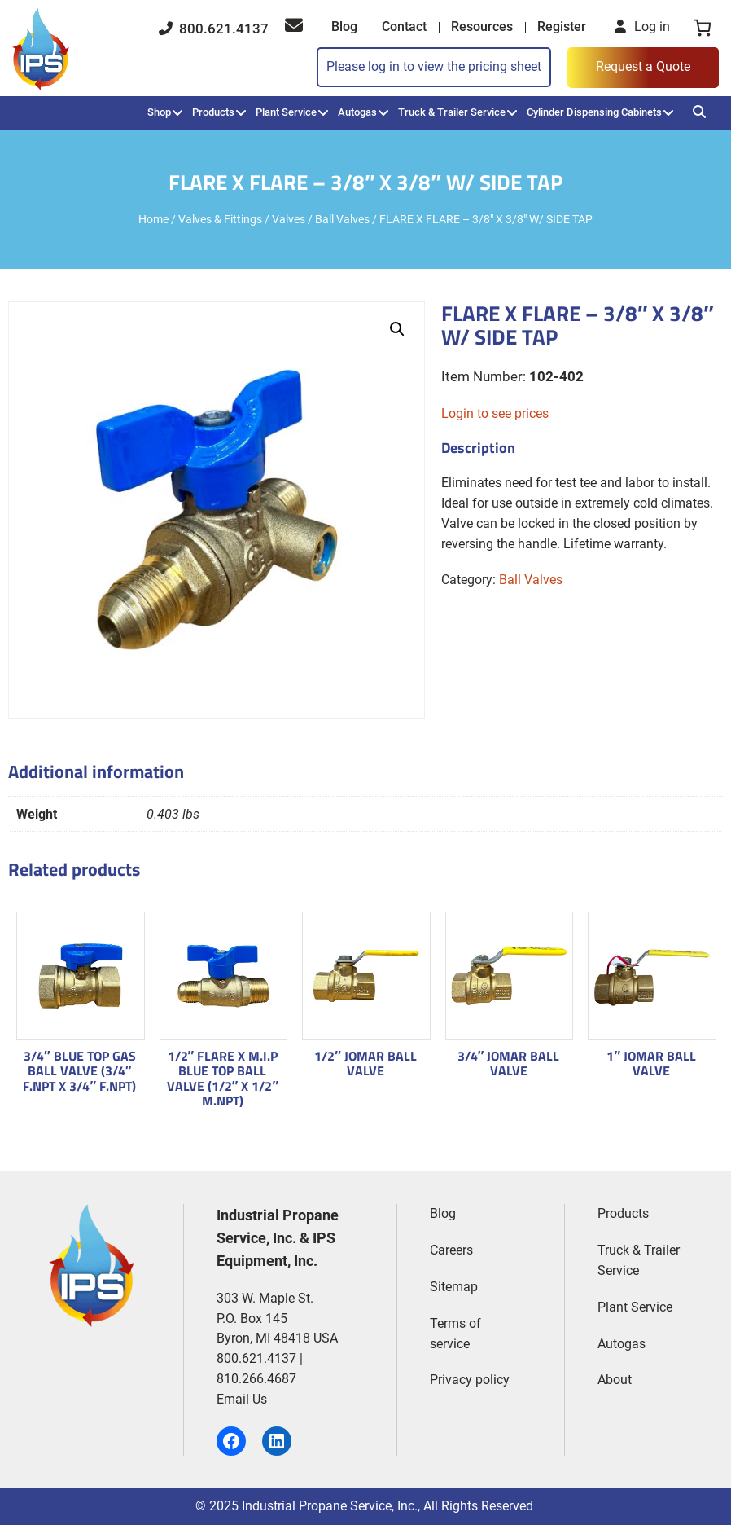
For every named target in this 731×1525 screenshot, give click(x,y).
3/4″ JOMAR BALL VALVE (508, 1063)
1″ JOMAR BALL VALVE (651, 1063)
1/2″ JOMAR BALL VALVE (365, 1063)
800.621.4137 (214, 28)
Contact (404, 26)
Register (561, 26)
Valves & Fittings (220, 219)
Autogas (357, 112)
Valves (288, 219)
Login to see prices (495, 413)
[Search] (699, 112)
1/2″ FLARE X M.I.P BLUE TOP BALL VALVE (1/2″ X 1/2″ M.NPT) (222, 1078)
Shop (159, 112)
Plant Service (286, 112)
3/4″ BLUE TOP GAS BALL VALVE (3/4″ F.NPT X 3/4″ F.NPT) (79, 1070)
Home (153, 219)
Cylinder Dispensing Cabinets (594, 112)
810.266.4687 (256, 1379)
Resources (482, 26)
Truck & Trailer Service (452, 112)
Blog (344, 26)
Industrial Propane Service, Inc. (330, 1506)
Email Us (242, 1399)
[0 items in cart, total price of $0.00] (702, 27)
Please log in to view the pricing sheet (433, 66)
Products (213, 112)
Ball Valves (342, 219)
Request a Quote (643, 66)
